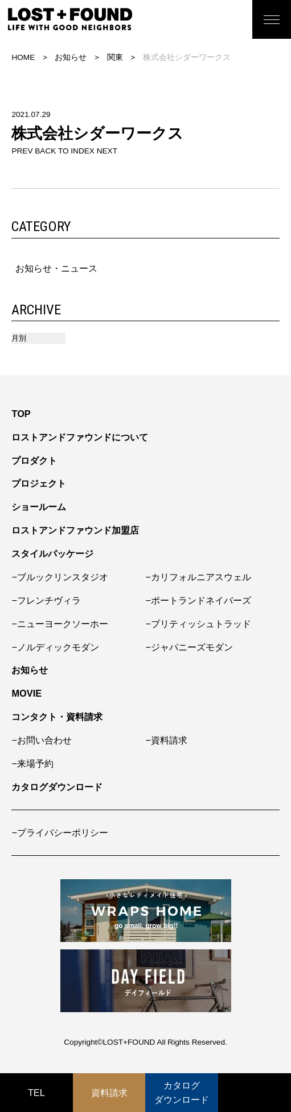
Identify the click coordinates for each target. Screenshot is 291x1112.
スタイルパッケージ (52, 553)
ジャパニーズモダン (192, 647)
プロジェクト (38, 483)
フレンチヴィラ (49, 600)
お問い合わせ (44, 740)
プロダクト (34, 460)
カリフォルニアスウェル (201, 577)
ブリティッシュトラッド (201, 623)
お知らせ (71, 57)
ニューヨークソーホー (62, 623)
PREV (21, 151)
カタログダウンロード (57, 787)
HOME (23, 57)
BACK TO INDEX (65, 151)
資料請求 (169, 740)
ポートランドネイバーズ (201, 600)
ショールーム (38, 507)
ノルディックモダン (58, 647)
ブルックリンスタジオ (62, 577)
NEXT (107, 151)
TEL (36, 1092)
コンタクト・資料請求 (57, 716)
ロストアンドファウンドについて (79, 437)
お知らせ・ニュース (56, 268)
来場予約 (35, 763)
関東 (115, 57)
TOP (20, 414)
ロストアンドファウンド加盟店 (75, 530)
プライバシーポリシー (62, 832)
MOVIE (26, 693)
